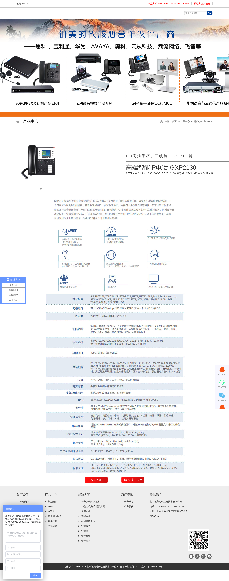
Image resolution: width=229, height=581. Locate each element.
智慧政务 (85, 526)
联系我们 (156, 494)
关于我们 (22, 494)
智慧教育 (85, 536)
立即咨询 (96, 479)
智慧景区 (85, 541)
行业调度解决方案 (90, 501)
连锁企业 (85, 516)
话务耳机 (52, 521)
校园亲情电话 (88, 521)
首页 (81, 20)
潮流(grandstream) (203, 121)
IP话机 (51, 511)
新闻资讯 (127, 494)
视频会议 (52, 501)
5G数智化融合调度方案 (93, 506)
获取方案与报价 (133, 479)
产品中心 (185, 121)
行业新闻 (128, 506)
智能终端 (52, 526)
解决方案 (84, 494)
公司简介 (24, 501)
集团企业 (85, 511)
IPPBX (51, 506)
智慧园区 (85, 531)
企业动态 (128, 501)
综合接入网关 (55, 516)
